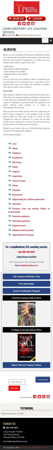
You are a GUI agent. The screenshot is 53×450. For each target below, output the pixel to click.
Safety (15, 166)
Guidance (16, 153)
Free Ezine (43, 379)
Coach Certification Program (26, 290)
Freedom (16, 190)
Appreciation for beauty (23, 234)
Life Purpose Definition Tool (26, 276)
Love (14, 143)
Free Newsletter (26, 283)
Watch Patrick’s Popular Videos (26, 365)
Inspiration (17, 176)
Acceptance (17, 157)
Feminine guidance (21, 216)
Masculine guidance (21, 221)
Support (16, 171)
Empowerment (19, 225)
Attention (16, 204)
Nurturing (16, 162)
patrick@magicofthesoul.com (30, 35)
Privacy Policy (45, 447)
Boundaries (17, 194)
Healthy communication (23, 230)
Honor (15, 185)
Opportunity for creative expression (28, 199)
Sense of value (18, 180)
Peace (14, 148)
